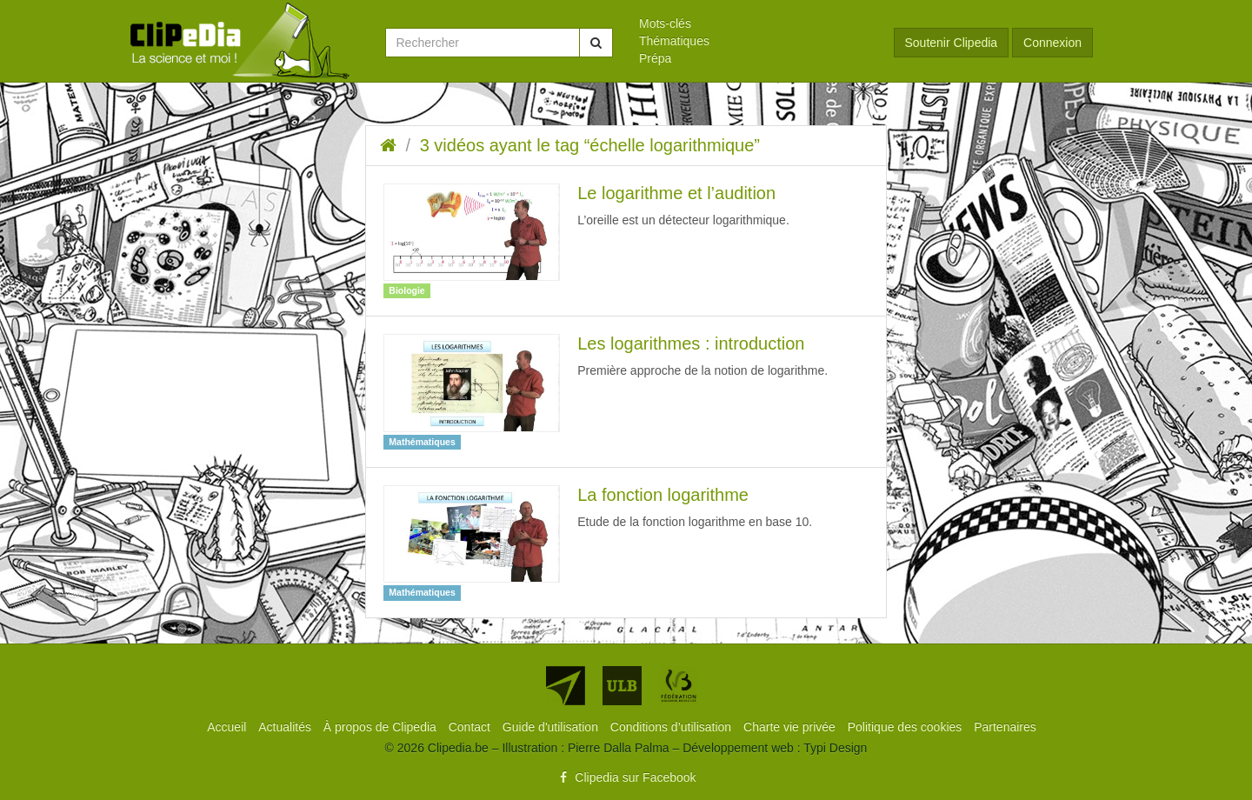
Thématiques (674, 41)
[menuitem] (753, 23)
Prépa (655, 58)
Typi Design (835, 748)
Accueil (228, 727)
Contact (471, 727)
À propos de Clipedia (381, 727)
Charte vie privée (791, 727)
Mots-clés (665, 23)
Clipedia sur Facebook (626, 777)
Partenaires (1005, 727)
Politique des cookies (906, 727)
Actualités (286, 727)
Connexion (1052, 43)
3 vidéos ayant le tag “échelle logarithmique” (590, 145)
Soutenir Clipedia (951, 43)
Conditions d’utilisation (672, 727)
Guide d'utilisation (552, 727)
